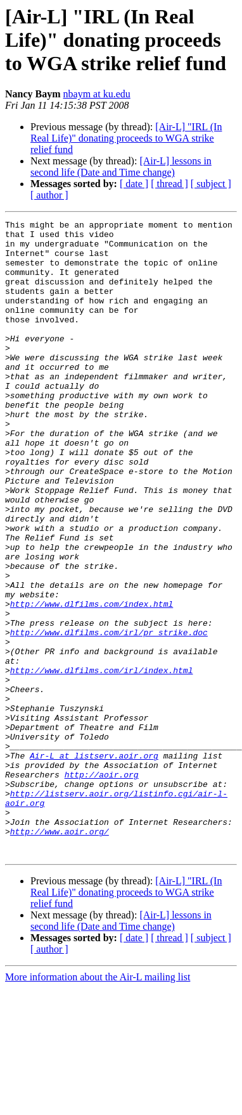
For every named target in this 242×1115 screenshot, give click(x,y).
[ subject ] (211, 183)
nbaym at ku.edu (97, 93)
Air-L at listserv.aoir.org (94, 863)
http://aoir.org (102, 886)
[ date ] (134, 183)
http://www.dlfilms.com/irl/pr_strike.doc (109, 715)
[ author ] (49, 195)
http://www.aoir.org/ (59, 954)
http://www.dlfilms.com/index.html (91, 681)
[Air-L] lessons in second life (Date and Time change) (121, 166)
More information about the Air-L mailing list (97, 1104)
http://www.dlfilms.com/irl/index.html (101, 761)
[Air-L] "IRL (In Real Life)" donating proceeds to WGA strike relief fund (126, 138)
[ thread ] (169, 183)
